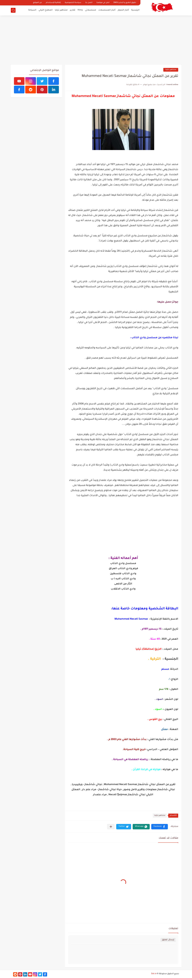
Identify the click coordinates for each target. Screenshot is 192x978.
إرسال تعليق (168, 940)
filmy (80, 10)
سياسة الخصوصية (73, 3)
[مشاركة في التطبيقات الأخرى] (111, 826)
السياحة (32, 10)
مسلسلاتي (90, 10)
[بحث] (13, 10)
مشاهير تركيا (61, 10)
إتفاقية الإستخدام (53, 3)
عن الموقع (37, 3)
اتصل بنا (88, 3)
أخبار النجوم (123, 10)
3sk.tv (153, 974)
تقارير (72, 10)
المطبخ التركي (46, 10)
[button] (159, 826)
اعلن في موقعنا (102, 3)
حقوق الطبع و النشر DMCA (124, 3)
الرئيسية (135, 10)
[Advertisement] (96, 40)
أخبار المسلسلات (106, 10)
